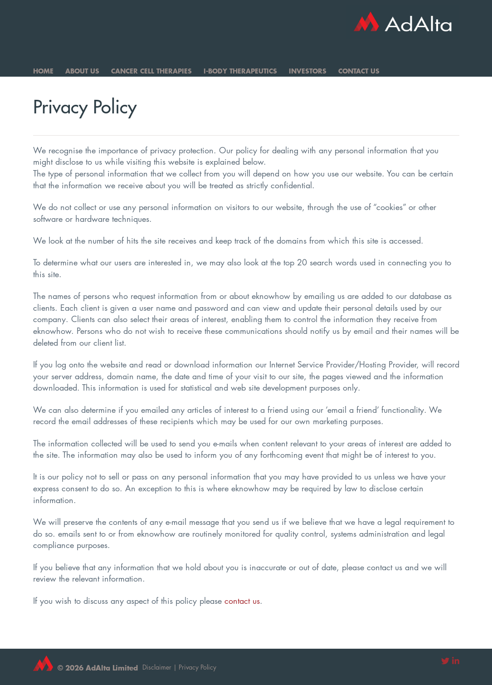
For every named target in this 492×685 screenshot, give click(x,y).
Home (43, 70)
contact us (242, 600)
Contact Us (359, 70)
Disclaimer (156, 667)
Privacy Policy (197, 667)
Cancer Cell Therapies (151, 70)
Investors (307, 70)
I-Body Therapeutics (240, 70)
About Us (82, 70)
